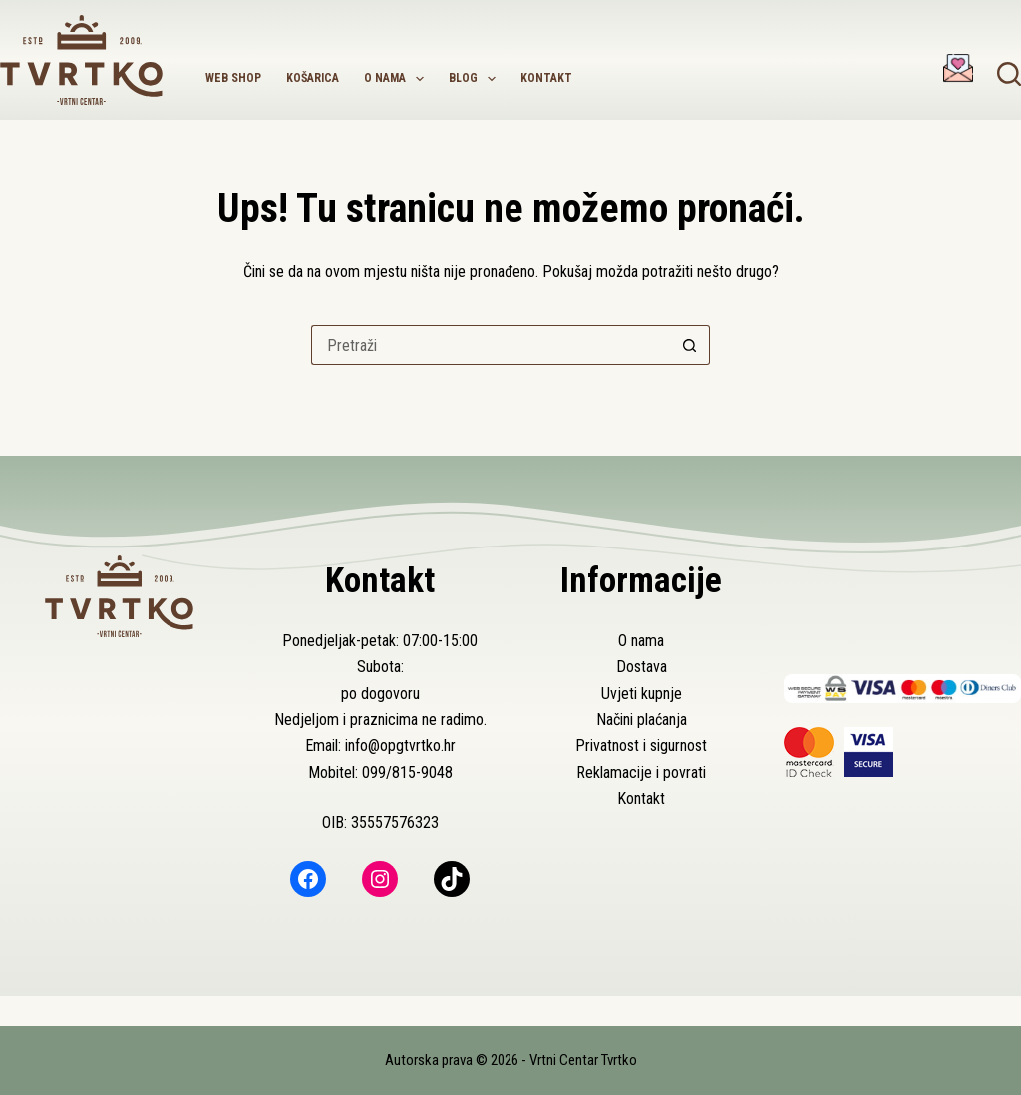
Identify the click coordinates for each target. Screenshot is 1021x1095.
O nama (398, 79)
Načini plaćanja (641, 719)
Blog (476, 79)
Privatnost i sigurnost (641, 745)
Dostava (641, 666)
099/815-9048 (407, 772)
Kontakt (546, 78)
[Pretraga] (1009, 74)
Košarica (312, 78)
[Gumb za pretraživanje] (690, 345)
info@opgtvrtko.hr (400, 745)
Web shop (233, 78)
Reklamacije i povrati (641, 772)
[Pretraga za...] (490, 345)
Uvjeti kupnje (641, 693)
